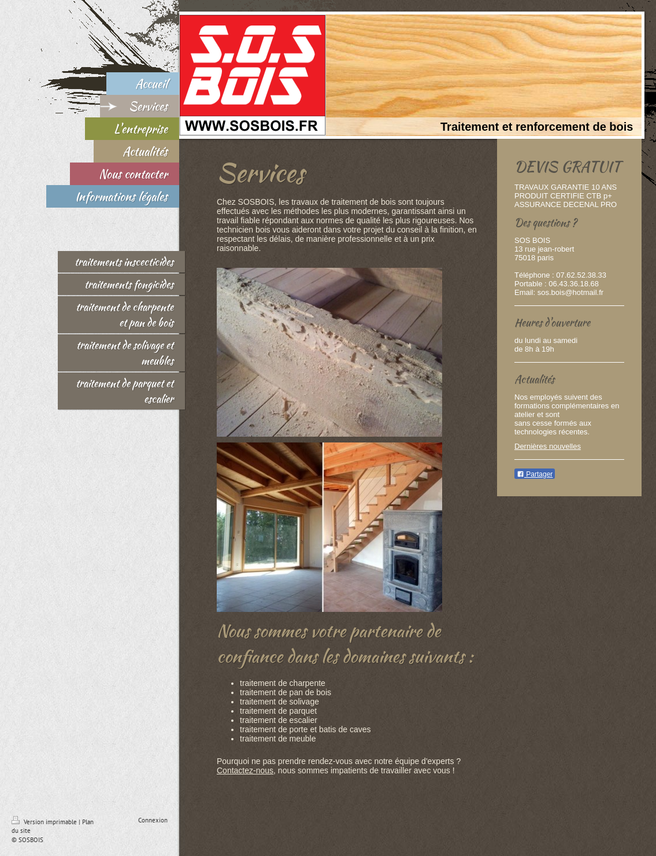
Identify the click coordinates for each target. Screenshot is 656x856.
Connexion (153, 820)
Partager (535, 474)
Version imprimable (45, 822)
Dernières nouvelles (547, 446)
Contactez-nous (245, 770)
